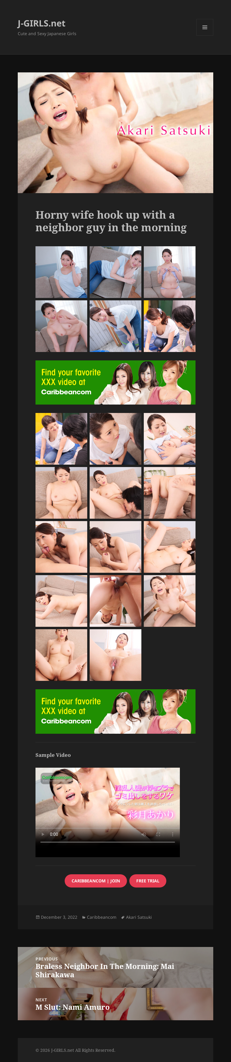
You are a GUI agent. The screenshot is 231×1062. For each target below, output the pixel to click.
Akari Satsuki (139, 917)
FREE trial (147, 881)
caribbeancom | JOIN (96, 881)
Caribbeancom (101, 917)
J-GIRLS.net (42, 23)
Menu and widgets (205, 35)
